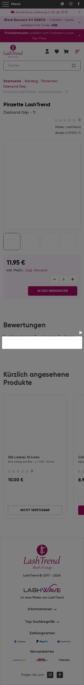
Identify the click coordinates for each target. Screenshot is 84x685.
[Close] (80, 333)
